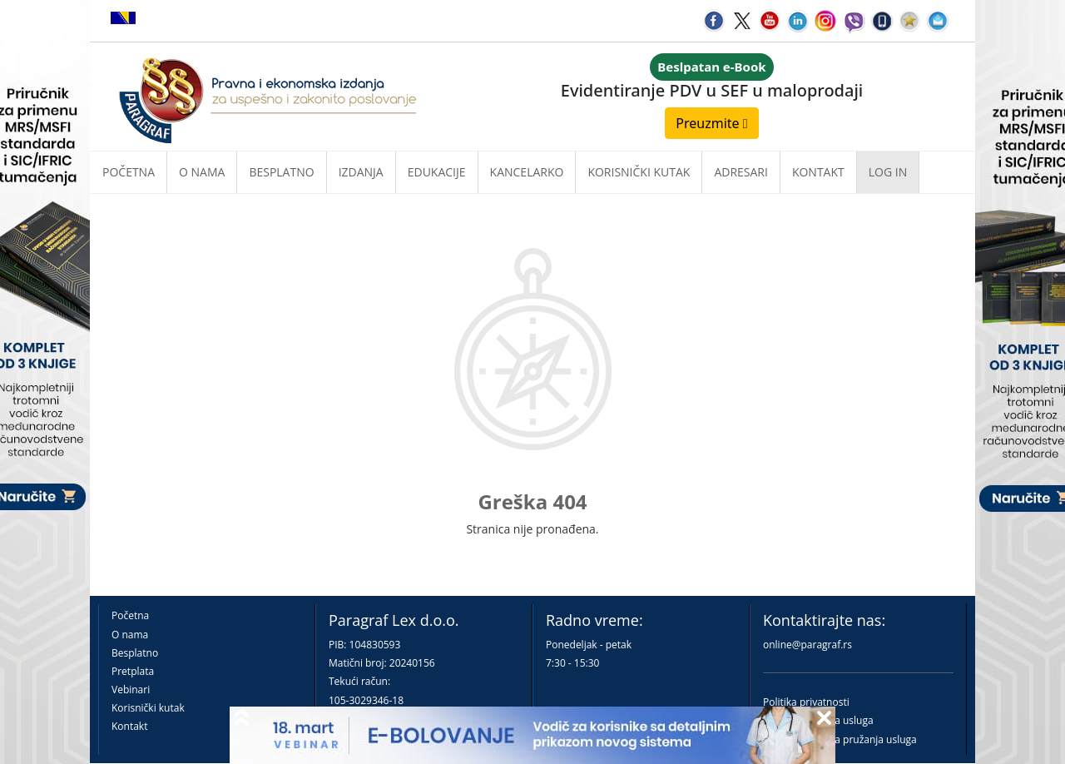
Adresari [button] (741, 172)
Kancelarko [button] (527, 172)
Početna (128, 172)
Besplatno (281, 172)
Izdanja (361, 172)
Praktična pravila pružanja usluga (840, 739)
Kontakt (129, 726)
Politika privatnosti (806, 702)
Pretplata (132, 671)
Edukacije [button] (437, 172)
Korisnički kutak (148, 708)
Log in (888, 172)
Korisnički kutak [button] (638, 172)
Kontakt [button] (818, 172)
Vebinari (130, 689)
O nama (202, 172)
